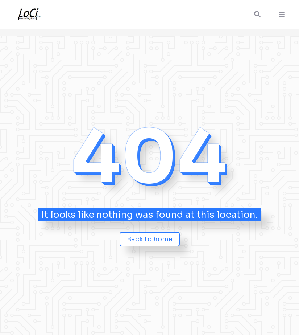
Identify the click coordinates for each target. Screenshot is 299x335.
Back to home (150, 239)
